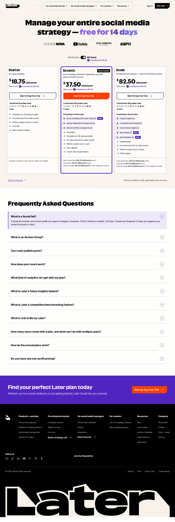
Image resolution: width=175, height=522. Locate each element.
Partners (161, 442)
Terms (139, 476)
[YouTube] (24, 463)
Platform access (54, 432)
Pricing (80, 432)
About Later (162, 427)
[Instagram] (6, 463)
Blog (139, 427)
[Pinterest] (35, 463)
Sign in (150, 6)
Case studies (142, 432)
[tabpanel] (86, 120)
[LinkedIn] (18, 463)
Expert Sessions (143, 442)
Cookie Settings (164, 476)
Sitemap (131, 476)
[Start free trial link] (87, 442)
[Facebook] (41, 463)
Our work (51, 437)
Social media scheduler (87, 427)
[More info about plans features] (17, 180)
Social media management (29, 437)
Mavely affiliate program (119, 432)
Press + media (164, 437)
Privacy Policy (150, 476)
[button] (32, 120)
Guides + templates (145, 437)
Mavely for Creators (26, 442)
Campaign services (55, 427)
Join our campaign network (120, 427)
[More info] (95, 118)
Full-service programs (27, 427)
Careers (161, 432)
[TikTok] (12, 463)
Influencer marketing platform (30, 432)
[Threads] (30, 463)
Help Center (142, 447)
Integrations (82, 437)
